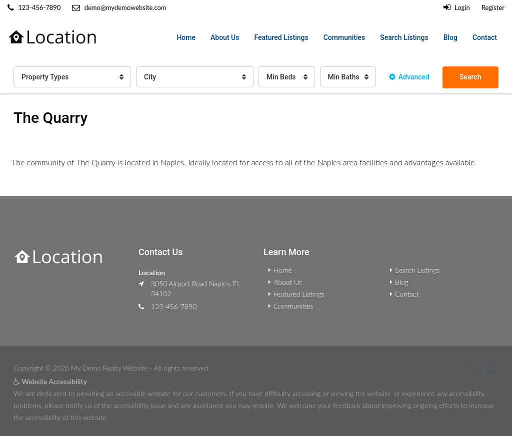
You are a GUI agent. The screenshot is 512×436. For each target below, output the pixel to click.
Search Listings (404, 37)
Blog (451, 37)
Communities (345, 37)
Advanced (409, 77)
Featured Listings (281, 37)
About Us (224, 37)
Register (493, 7)
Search (470, 77)
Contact (484, 37)
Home (186, 37)
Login (457, 7)
